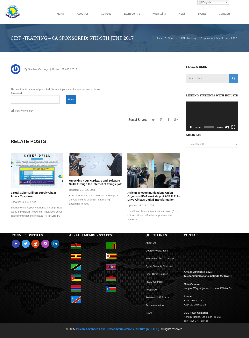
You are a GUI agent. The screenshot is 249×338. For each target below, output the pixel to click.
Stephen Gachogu (38, 69)
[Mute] (227, 127)
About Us (151, 242)
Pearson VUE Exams (157, 297)
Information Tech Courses (160, 258)
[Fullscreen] (233, 127)
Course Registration (157, 250)
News (171, 38)
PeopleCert (152, 289)
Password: (35, 98)
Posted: (64, 69)
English (205, 2)
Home (159, 38)
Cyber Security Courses (159, 266)
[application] (212, 116)
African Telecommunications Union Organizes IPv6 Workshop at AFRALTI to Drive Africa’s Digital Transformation (153, 196)
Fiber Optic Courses (157, 274)
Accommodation (155, 305)
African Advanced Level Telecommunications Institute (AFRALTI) (117, 329)
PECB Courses (154, 281)
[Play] (191, 127)
